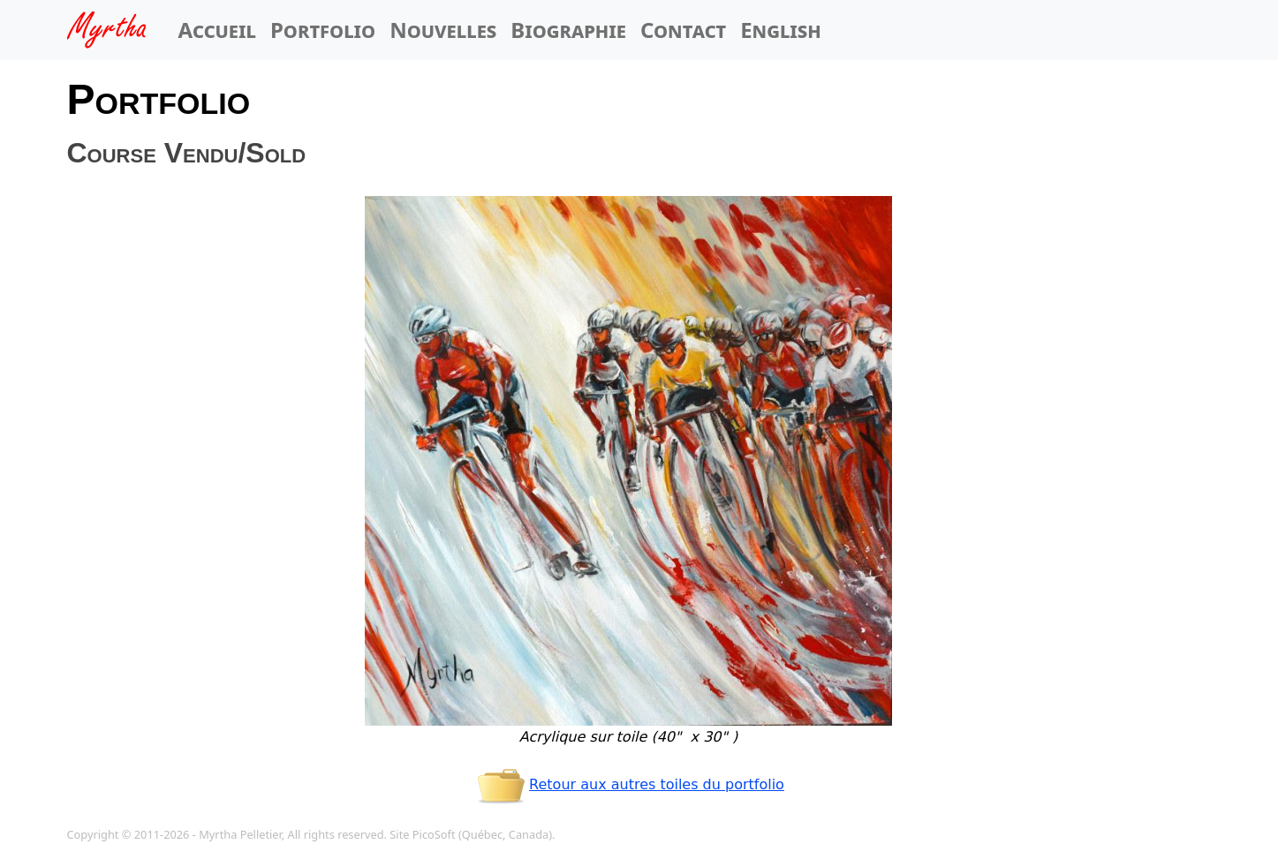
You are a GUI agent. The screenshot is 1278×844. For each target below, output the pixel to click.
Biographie (568, 29)
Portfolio (322, 29)
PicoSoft (434, 834)
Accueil (217, 29)
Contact (683, 29)
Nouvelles (442, 29)
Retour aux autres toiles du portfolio (628, 784)
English (780, 29)
